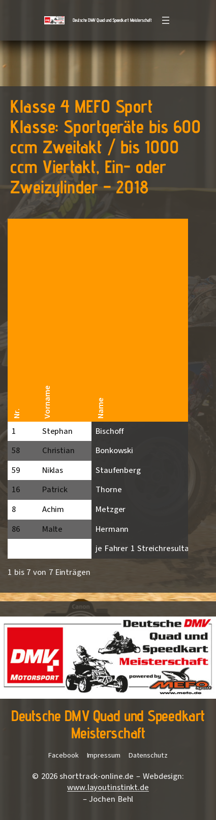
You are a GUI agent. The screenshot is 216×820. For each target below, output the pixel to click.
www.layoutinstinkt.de (108, 787)
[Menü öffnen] (166, 20)
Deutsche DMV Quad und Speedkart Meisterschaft (112, 20)
